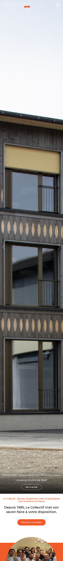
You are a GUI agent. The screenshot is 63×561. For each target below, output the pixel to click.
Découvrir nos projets (31, 522)
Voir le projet (31, 487)
